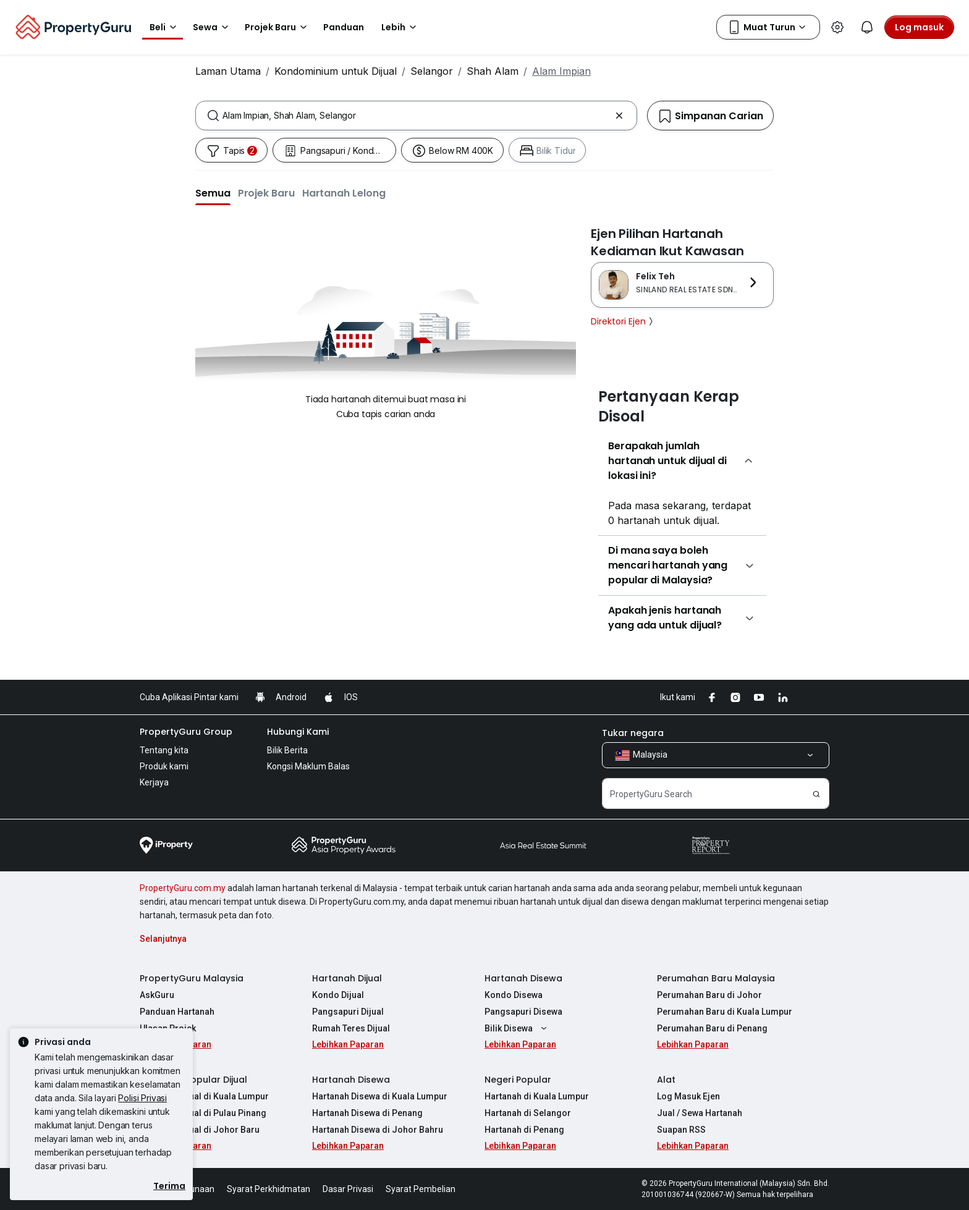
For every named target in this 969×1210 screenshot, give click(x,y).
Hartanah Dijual (347, 978)
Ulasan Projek (168, 1028)
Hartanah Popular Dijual (193, 1079)
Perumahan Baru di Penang (712, 1028)
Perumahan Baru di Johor (709, 995)
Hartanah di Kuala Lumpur (537, 1096)
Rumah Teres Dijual (351, 1028)
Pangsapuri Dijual (348, 1012)
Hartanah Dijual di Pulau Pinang (203, 1113)
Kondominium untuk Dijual (335, 71)
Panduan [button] (343, 27)
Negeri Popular (518, 1079)
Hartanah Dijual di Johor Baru (200, 1130)
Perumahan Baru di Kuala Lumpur (724, 1012)
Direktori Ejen (623, 321)
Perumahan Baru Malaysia (716, 978)
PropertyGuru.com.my (183, 888)
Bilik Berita (287, 750)
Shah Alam (492, 71)
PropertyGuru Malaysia (191, 978)
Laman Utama (228, 71)
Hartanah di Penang (524, 1130)
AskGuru (157, 995)
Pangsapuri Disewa (523, 1012)
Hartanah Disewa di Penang (367, 1113)
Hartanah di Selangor (528, 1113)
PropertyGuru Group (186, 732)
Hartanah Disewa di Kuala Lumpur (379, 1096)
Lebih (400, 27)
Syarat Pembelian (420, 1189)
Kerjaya (154, 782)
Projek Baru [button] (278, 27)
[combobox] (416, 115)
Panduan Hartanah (177, 1012)
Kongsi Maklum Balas (308, 766)
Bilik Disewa (517, 1028)
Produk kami (164, 766)
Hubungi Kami (298, 732)
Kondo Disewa (514, 995)
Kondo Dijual (338, 995)
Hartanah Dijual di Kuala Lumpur (204, 1096)
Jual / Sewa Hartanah (699, 1113)
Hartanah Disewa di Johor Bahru (377, 1130)
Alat (666, 1079)
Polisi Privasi (142, 1098)
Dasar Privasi (348, 1189)
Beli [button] (165, 27)
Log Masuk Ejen (688, 1096)
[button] (213, 192)
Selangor (431, 71)
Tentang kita (164, 750)
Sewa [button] (212, 27)
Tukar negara (633, 733)
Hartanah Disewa (523, 978)
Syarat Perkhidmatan (268, 1189)
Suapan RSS (681, 1130)
